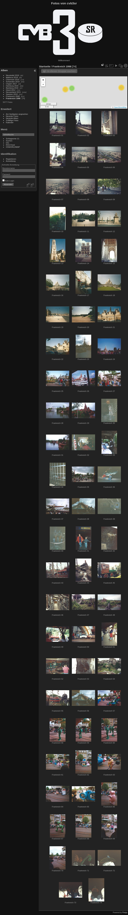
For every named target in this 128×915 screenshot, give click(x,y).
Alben (4, 70)
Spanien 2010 (12, 94)
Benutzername (8, 168)
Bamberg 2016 (12, 88)
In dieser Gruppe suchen (61, 71)
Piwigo (124, 912)
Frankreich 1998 (13, 98)
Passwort (6, 174)
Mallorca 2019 (12, 77)
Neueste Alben (12, 118)
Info (7, 143)
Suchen (9, 141)
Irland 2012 (10, 90)
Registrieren (11, 159)
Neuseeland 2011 (13, 92)
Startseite (44, 66)
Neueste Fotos (12, 116)
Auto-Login (8, 181)
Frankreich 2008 (13, 96)
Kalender (10, 122)
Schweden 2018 (13, 82)
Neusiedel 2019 (12, 75)
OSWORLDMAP (13, 147)
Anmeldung (11, 161)
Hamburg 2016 (12, 86)
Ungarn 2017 (11, 84)
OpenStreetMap (120, 107)
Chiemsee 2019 (12, 79)
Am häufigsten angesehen (17, 114)
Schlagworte (11, 138)
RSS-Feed (10, 145)
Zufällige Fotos (12, 120)
